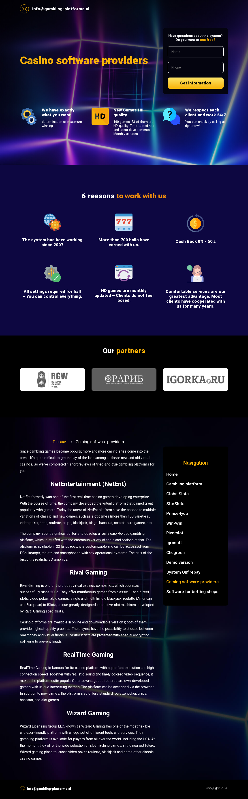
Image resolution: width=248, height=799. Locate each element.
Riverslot (174, 532)
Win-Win (174, 523)
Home (172, 474)
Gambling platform (184, 484)
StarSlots (175, 503)
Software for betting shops (192, 591)
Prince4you (177, 513)
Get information (195, 83)
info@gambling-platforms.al (54, 8)
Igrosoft (174, 542)
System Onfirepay (183, 572)
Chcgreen (175, 552)
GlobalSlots (177, 493)
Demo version (179, 562)
